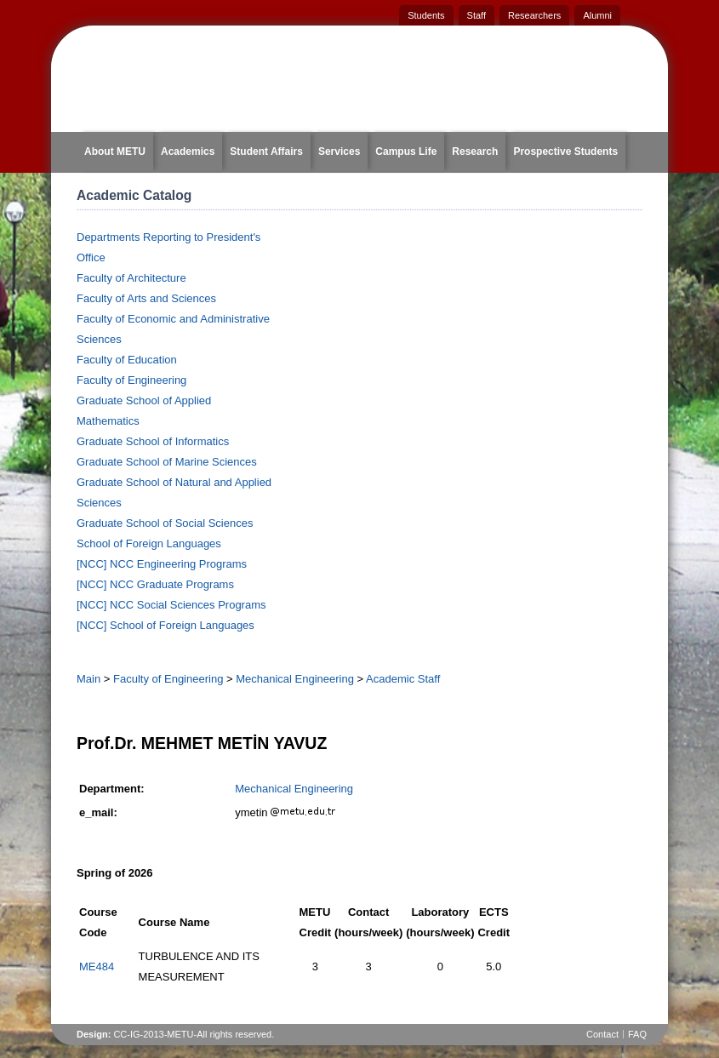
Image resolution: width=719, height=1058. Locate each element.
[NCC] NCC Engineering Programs (162, 564)
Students (426, 15)
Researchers (534, 15)
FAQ (637, 1034)
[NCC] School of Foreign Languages (165, 625)
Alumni (597, 15)
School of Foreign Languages (149, 543)
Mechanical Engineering (295, 678)
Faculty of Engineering (131, 380)
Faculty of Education (127, 359)
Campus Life (406, 151)
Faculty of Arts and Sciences (146, 298)
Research (475, 151)
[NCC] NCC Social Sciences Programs (171, 604)
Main (88, 678)
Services (339, 151)
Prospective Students (565, 151)
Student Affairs (266, 151)
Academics (187, 151)
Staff (476, 15)
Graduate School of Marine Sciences (167, 461)
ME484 (96, 966)
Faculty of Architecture (131, 278)
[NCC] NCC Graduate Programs (155, 584)
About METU (115, 151)
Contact (602, 1034)
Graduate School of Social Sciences (165, 523)
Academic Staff (403, 678)
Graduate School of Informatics (153, 441)
